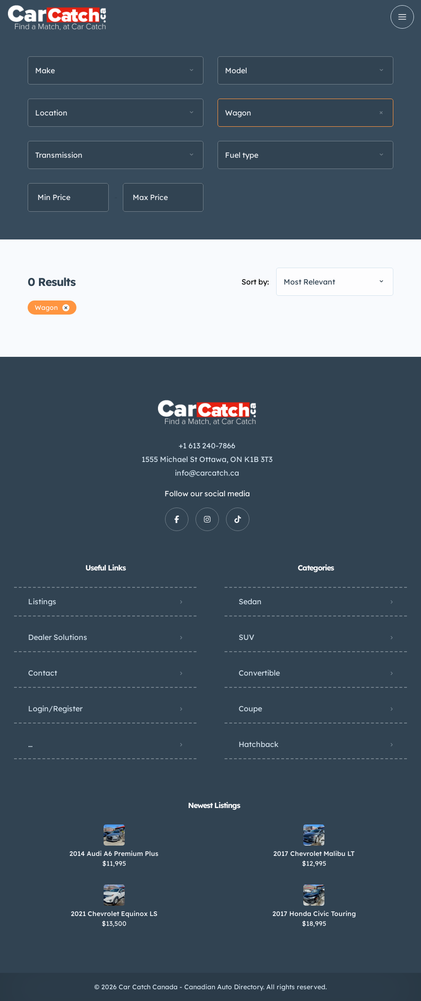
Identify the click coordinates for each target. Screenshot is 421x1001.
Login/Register (55, 708)
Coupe (250, 708)
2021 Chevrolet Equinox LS (114, 913)
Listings (42, 601)
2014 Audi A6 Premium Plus (113, 853)
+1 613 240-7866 (207, 445)
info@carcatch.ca (207, 472)
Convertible (259, 673)
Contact (42, 673)
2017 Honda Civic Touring (314, 913)
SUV (246, 637)
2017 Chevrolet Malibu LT (313, 853)
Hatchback (258, 744)
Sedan (250, 601)
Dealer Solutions (57, 637)
